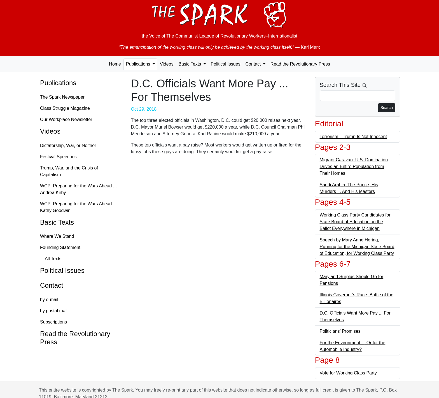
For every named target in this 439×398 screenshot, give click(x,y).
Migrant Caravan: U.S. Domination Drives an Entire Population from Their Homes (354, 166)
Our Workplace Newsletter (66, 119)
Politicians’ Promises (340, 331)
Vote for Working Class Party (348, 373)
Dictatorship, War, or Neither (68, 145)
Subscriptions (53, 322)
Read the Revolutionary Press (300, 64)
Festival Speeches (58, 156)
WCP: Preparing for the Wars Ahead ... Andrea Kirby (78, 189)
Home (115, 64)
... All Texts (50, 258)
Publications (58, 83)
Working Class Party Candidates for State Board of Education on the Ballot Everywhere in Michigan (355, 222)
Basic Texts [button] (190, 64)
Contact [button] (253, 64)
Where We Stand (57, 236)
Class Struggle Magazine (65, 108)
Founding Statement (60, 247)
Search (386, 107)
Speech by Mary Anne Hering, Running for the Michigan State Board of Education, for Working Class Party (357, 247)
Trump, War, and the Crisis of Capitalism (69, 171)
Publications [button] (138, 64)
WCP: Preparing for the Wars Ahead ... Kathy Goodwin (78, 207)
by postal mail (53, 310)
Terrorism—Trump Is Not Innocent (353, 136)
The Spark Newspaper (62, 97)
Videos (167, 64)
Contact (51, 285)
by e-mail (49, 299)
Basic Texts (57, 222)
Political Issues (225, 64)
